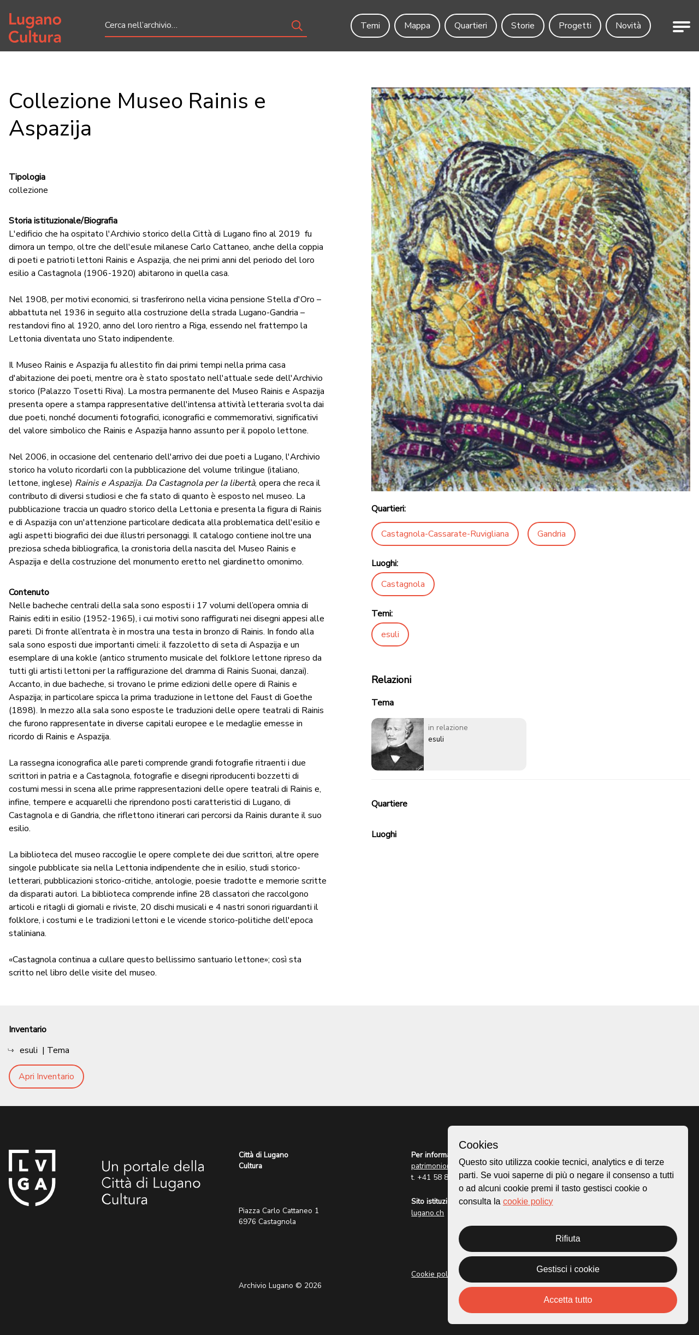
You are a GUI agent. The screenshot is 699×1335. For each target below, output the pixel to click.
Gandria (551, 534)
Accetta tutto (568, 1299)
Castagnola (403, 584)
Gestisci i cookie (568, 1269)
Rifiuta (567, 1238)
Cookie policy (434, 1274)
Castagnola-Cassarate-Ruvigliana (445, 534)
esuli (390, 634)
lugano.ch (427, 1213)
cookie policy (528, 1201)
